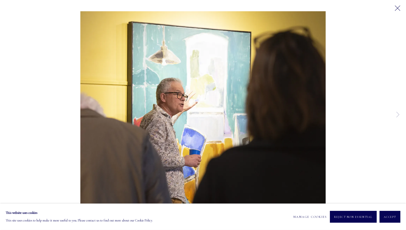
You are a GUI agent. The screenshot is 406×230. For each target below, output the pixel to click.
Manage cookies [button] (310, 216)
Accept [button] (390, 217)
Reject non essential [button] (353, 217)
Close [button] (396, 10)
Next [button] (398, 115)
